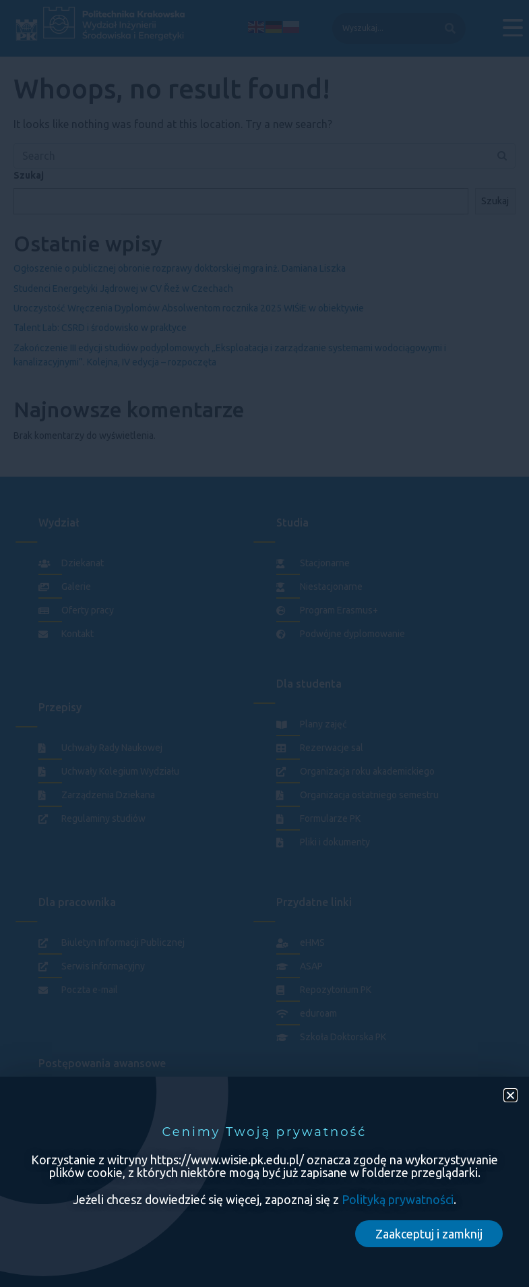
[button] (510, 1095)
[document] (264, 643)
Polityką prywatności (398, 1199)
